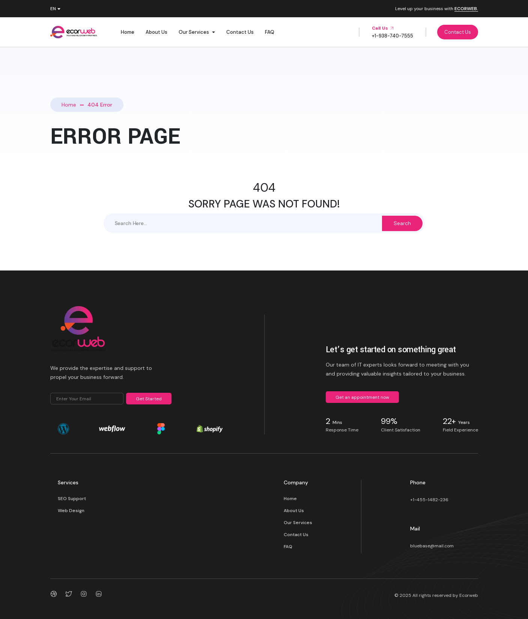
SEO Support (72, 498)
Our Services (194, 32)
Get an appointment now (362, 397)
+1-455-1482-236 (429, 500)
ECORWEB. (466, 9)
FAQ (269, 32)
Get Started (149, 399)
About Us (156, 32)
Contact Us (240, 32)
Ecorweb (468, 595)
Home (127, 32)
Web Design (71, 510)
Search (402, 223)
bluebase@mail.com (432, 546)
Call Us (383, 28)
